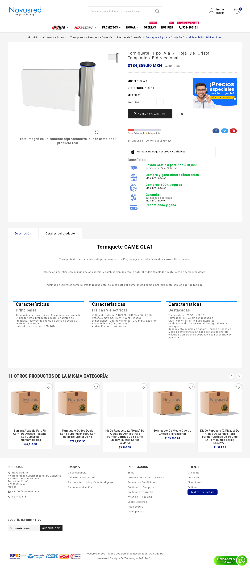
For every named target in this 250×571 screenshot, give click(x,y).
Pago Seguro (135, 506)
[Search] (157, 11)
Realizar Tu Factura (202, 492)
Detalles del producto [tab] (60, 233)
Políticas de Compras (141, 487)
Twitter (224, 130)
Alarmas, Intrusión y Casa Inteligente (91, 482)
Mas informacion (156, 178)
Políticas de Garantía (141, 492)
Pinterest (233, 130)
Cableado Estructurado (82, 477)
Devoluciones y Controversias (146, 477)
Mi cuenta (194, 472)
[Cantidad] (146, 102)
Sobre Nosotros (137, 501)
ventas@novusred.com (26, 491)
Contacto (193, 477)
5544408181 (20, 496)
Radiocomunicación (80, 487)
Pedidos (192, 487)
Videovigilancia (77, 472)
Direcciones (195, 482)
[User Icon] (219, 11)
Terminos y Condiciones (142, 482)
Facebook (215, 130)
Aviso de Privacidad (140, 497)
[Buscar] (120, 11)
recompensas (136, 511)
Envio (131, 472)
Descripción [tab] (23, 233)
